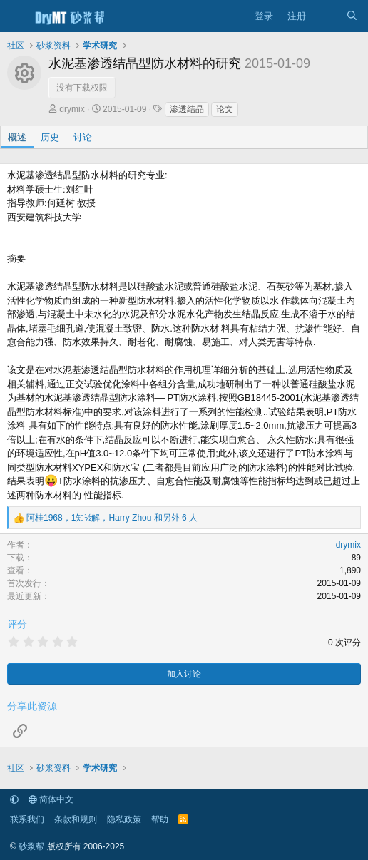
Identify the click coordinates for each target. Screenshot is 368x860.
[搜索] (352, 16)
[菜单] (17, 16)
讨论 (82, 137)
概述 (17, 137)
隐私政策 (124, 819)
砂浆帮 (31, 846)
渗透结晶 (187, 109)
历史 (50, 137)
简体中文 (51, 799)
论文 (224, 109)
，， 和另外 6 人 (112, 518)
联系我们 (27, 819)
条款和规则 (75, 819)
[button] (14, 799)
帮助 (159, 819)
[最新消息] (326, 16)
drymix (71, 109)
